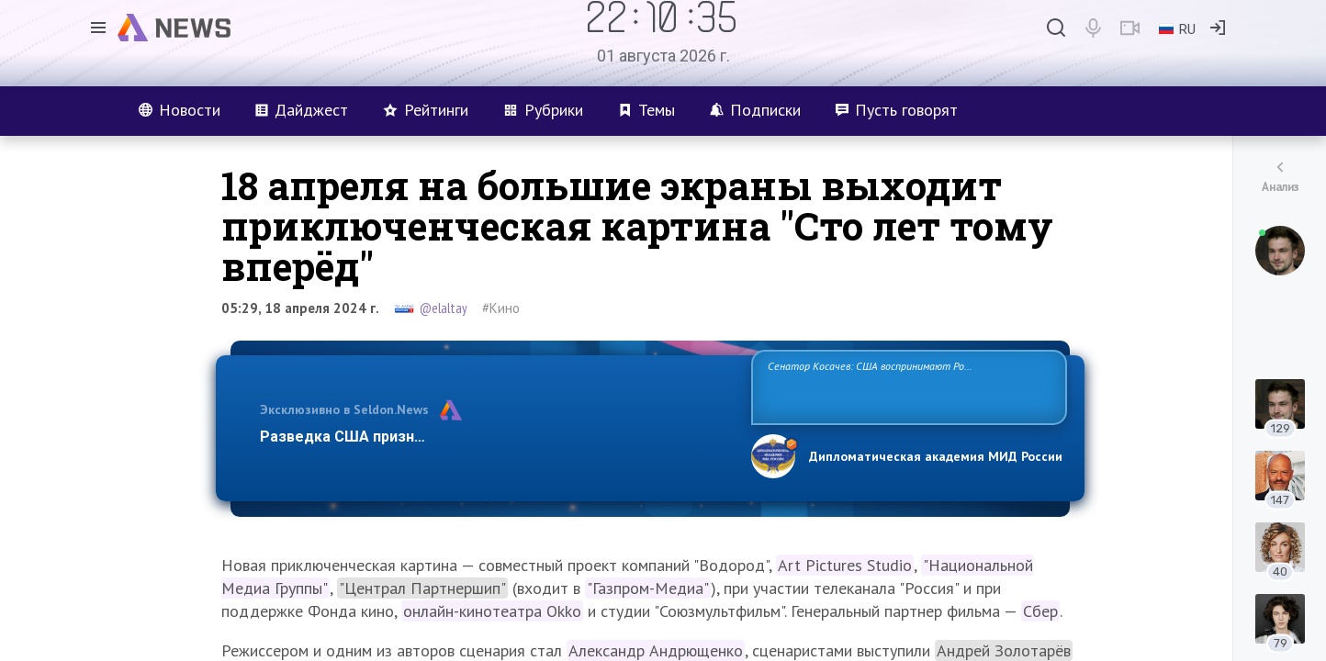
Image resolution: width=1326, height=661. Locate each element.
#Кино (501, 308)
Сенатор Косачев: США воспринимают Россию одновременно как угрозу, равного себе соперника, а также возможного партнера (906, 386)
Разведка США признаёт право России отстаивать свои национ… (496, 436)
